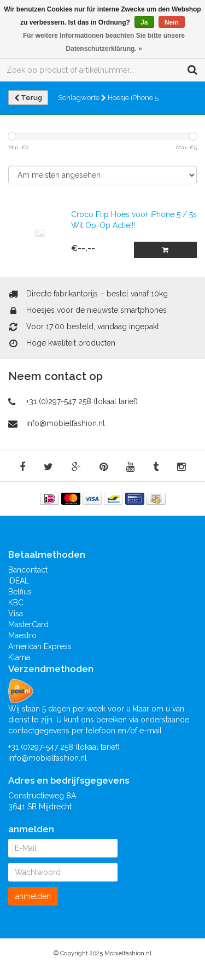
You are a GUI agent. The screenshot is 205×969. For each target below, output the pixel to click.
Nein (172, 22)
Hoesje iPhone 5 (133, 98)
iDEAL (18, 580)
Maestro (22, 635)
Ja (144, 22)
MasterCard (28, 624)
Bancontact (28, 569)
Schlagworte (82, 98)
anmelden (33, 896)
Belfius (20, 591)
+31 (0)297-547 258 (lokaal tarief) (82, 401)
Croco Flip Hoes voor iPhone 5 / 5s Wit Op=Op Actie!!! (134, 220)
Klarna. (20, 657)
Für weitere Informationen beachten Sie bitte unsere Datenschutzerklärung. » (104, 42)
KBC (16, 602)
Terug (28, 98)
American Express (40, 646)
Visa (15, 613)
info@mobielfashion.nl (65, 423)
